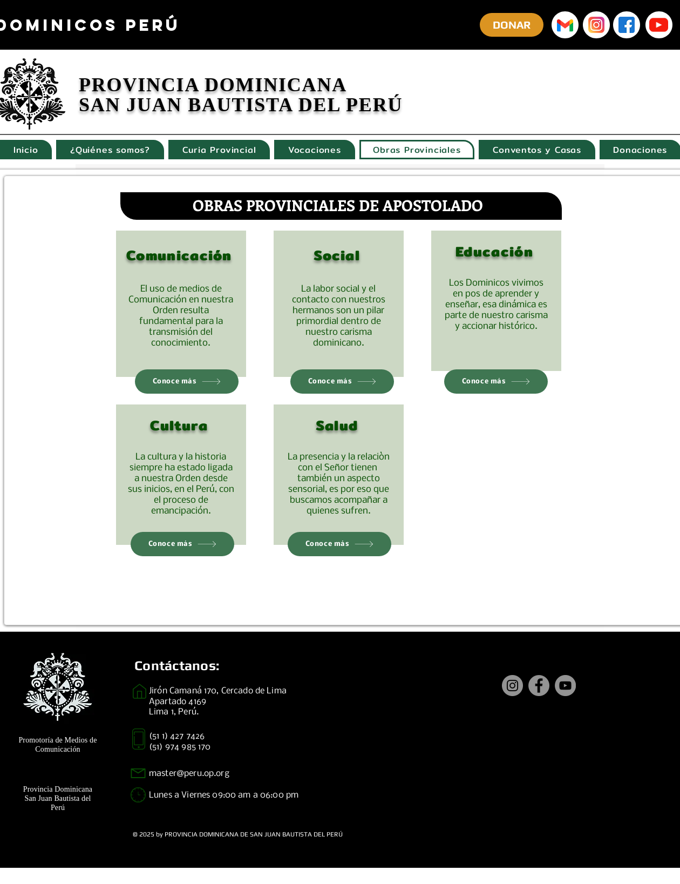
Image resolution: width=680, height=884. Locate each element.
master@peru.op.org (189, 773)
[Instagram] (512, 685)
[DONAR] (511, 25)
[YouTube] (565, 685)
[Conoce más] (187, 381)
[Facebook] (538, 685)
